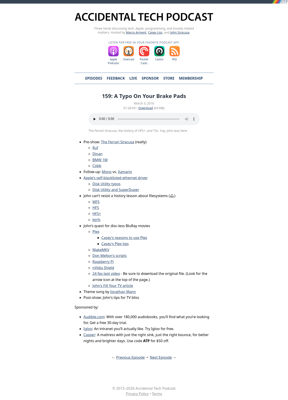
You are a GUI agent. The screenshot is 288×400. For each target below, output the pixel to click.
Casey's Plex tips (115, 243)
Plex (96, 231)
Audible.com (94, 316)
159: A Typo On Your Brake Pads (144, 96)
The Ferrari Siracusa (117, 141)
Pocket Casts (144, 61)
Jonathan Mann (123, 291)
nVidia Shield (103, 267)
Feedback (116, 78)
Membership (191, 78)
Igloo (88, 328)
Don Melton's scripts (110, 255)
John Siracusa (179, 32)
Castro (159, 59)
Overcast (128, 59)
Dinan (98, 153)
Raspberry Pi (103, 261)
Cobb (97, 165)
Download (145, 108)
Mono (107, 171)
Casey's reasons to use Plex (124, 237)
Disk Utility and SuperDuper (116, 189)
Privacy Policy (137, 393)
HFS (96, 207)
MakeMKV (101, 249)
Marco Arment (136, 32)
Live (133, 78)
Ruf (95, 147)
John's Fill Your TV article (113, 285)
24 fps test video (106, 273)
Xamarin (125, 171)
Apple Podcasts (113, 61)
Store (168, 78)
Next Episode (161, 357)
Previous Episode (130, 357)
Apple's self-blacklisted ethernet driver (116, 177)
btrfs (96, 219)
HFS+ (97, 213)
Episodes (93, 78)
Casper (89, 334)
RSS (174, 59)
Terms (157, 393)
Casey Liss (155, 32)
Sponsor (150, 78)
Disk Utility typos (107, 183)
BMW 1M (100, 159)
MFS (96, 201)
